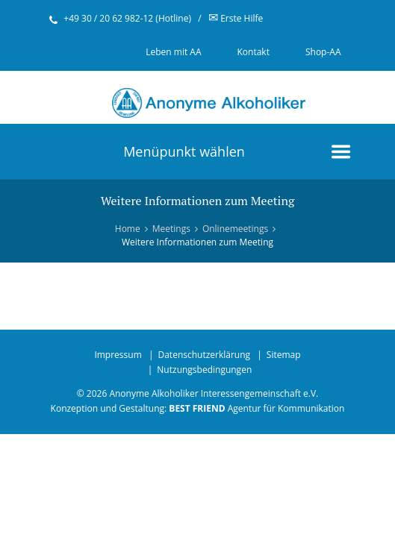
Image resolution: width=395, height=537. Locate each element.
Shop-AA (323, 51)
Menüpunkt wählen (184, 151)
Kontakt (253, 51)
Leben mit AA (173, 51)
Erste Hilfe (235, 18)
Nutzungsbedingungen (204, 369)
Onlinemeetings (235, 228)
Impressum (117, 354)
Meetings (171, 228)
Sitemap (284, 354)
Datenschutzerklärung (204, 354)
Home (127, 228)
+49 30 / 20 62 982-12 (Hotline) (127, 18)
